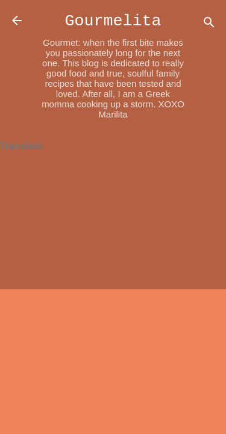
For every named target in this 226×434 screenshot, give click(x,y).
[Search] (209, 24)
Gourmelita (113, 21)
